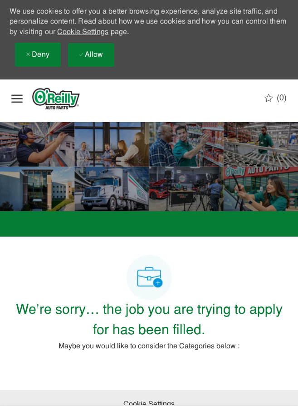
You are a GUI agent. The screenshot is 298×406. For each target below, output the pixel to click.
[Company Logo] (63, 98)
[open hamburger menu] (17, 98)
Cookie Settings (82, 32)
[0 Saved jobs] (275, 98)
